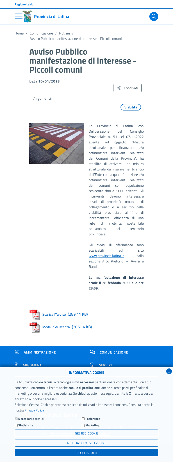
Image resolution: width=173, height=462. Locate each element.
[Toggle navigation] (18, 16)
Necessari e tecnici (31, 418)
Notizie (64, 33)
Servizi (101, 365)
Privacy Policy (34, 410)
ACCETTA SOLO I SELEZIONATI (86, 443)
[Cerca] (153, 16)
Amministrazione (35, 352)
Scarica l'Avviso (58, 314)
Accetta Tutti (87, 452)
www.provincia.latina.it (106, 255)
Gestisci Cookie (86, 433)
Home (19, 33)
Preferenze (92, 418)
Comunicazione (41, 33)
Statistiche (25, 425)
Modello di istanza (60, 327)
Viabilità (130, 107)
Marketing (92, 425)
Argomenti (29, 365)
